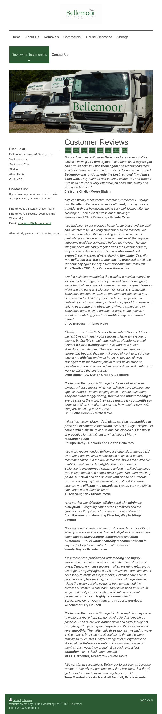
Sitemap (27, 700)
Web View (146, 700)
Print (14, 700)
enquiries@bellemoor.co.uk (34, 223)
